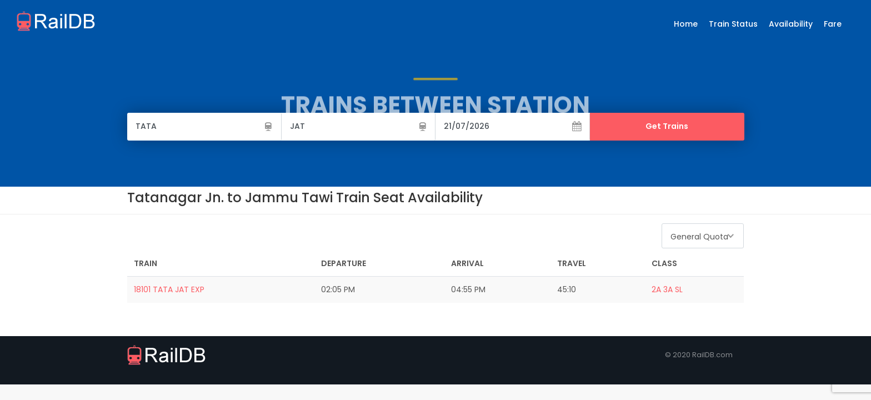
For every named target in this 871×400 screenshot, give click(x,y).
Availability (791, 23)
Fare (833, 23)
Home (686, 23)
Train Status (733, 23)
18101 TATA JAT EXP (169, 289)
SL (679, 289)
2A (656, 289)
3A (668, 289)
